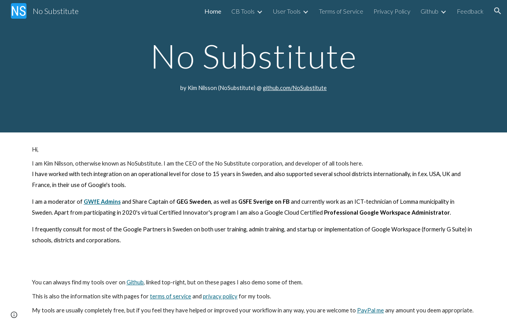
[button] (497, 11)
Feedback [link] (470, 11)
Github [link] (429, 11)
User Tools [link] (287, 11)
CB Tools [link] (243, 11)
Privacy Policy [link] (391, 11)
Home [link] (212, 11)
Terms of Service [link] (341, 11)
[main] (253, 56)
